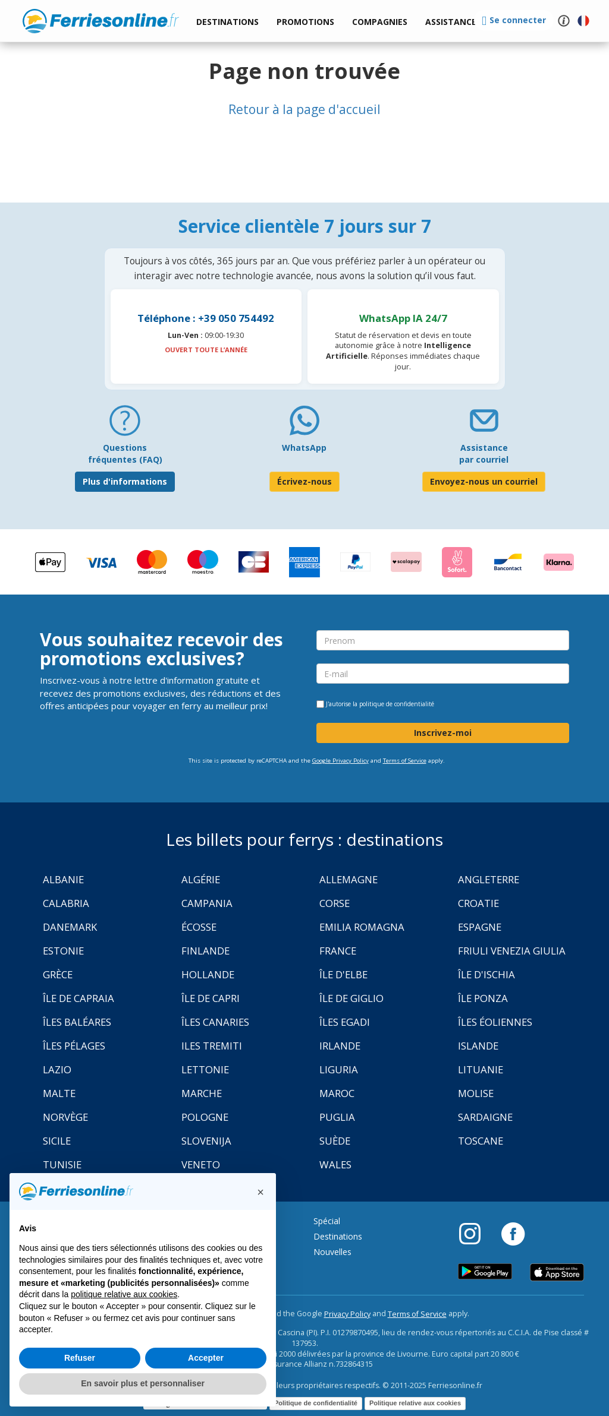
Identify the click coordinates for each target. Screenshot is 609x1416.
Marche (201, 1093)
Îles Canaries (215, 1022)
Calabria (66, 903)
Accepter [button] (206, 1358)
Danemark (70, 927)
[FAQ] (125, 425)
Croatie (478, 903)
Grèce (58, 974)
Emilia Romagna (361, 927)
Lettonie (205, 1069)
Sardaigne (485, 1117)
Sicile (57, 1141)
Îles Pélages (74, 1045)
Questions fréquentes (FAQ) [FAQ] (125, 453)
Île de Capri (210, 998)
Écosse (198, 927)
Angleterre (488, 879)
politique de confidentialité (396, 704)
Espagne (479, 927)
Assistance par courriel (483, 453)
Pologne (204, 1117)
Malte (59, 1093)
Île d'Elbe (343, 974)
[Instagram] (476, 1233)
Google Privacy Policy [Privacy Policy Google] (340, 760)
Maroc (336, 1093)
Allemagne (348, 879)
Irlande (339, 1045)
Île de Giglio (351, 998)
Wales (335, 1164)
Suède (334, 1141)
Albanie (63, 879)
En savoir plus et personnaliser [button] (143, 1383)
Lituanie (480, 1069)
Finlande (205, 950)
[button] (450, 22)
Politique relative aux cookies (415, 1402)
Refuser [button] (79, 1358)
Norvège (65, 1117)
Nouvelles (332, 1251)
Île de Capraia (78, 998)
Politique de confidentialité (315, 1402)
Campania (207, 903)
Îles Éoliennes (495, 1022)
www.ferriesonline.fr (101, 21)
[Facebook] (512, 1233)
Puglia (337, 1117)
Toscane (480, 1141)
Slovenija (206, 1141)
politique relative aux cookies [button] (124, 1294)
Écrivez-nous (304, 481)
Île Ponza (483, 998)
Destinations (337, 1236)
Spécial (326, 1221)
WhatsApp (304, 447)
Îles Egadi (344, 1022)
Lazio (57, 1069)
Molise (476, 1093)
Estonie (63, 950)
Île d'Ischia (486, 974)
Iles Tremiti (211, 1045)
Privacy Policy (347, 1314)
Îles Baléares (77, 1022)
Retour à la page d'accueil (304, 109)
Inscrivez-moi (443, 732)
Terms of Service (404, 760)
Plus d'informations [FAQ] (125, 481)
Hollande (207, 974)
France (337, 950)
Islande (478, 1045)
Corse (334, 903)
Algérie (200, 879)
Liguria (338, 1069)
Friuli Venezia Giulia (512, 950)
